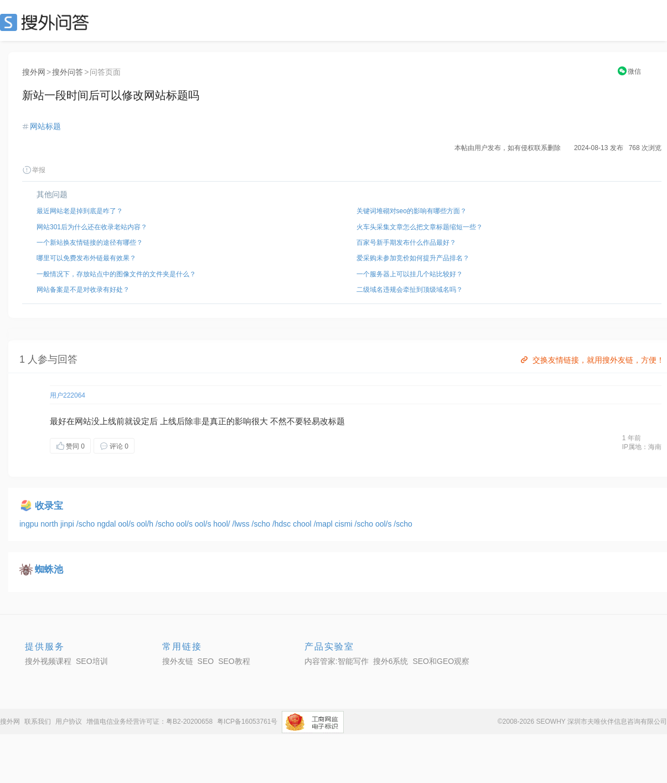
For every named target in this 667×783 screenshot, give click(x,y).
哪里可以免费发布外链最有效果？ (86, 258)
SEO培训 (92, 661)
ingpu (29, 523)
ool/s (127, 523)
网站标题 (45, 126)
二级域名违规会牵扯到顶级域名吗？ (409, 289)
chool (303, 523)
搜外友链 (177, 661)
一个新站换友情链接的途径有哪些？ (90, 242)
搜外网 (33, 72)
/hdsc (282, 523)
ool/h (146, 523)
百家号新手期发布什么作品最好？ (406, 242)
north (50, 523)
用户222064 (67, 395)
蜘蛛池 (49, 569)
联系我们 (37, 721)
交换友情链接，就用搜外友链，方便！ (591, 360)
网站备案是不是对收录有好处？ (83, 289)
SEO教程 (234, 661)
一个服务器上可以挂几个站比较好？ (409, 274)
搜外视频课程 (48, 661)
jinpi (68, 523)
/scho (86, 523)
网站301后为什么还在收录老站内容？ (92, 227)
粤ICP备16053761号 (247, 721)
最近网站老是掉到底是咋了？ (80, 211)
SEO (47, 22)
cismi (345, 523)
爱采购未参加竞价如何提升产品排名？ (412, 258)
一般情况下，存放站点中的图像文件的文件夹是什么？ (116, 274)
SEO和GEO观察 (440, 661)
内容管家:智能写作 (336, 661)
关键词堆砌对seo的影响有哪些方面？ (411, 211)
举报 (33, 170)
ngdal (107, 523)
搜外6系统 (391, 661)
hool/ (222, 523)
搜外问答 (67, 72)
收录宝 (49, 506)
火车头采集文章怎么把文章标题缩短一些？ (419, 227)
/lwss (242, 523)
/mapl (324, 523)
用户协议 (68, 721)
